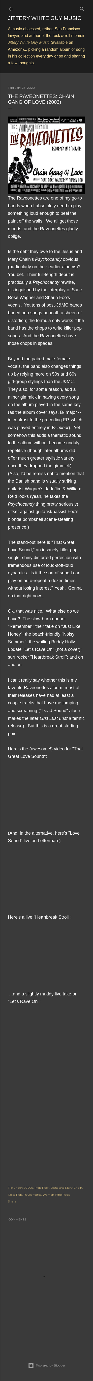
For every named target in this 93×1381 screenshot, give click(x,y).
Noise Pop (15, 1194)
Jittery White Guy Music (44, 18)
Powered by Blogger (46, 1365)
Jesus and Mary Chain (66, 1187)
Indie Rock (42, 1187)
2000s (28, 1187)
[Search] (82, 8)
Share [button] (12, 1201)
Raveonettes (32, 1194)
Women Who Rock (56, 1194)
